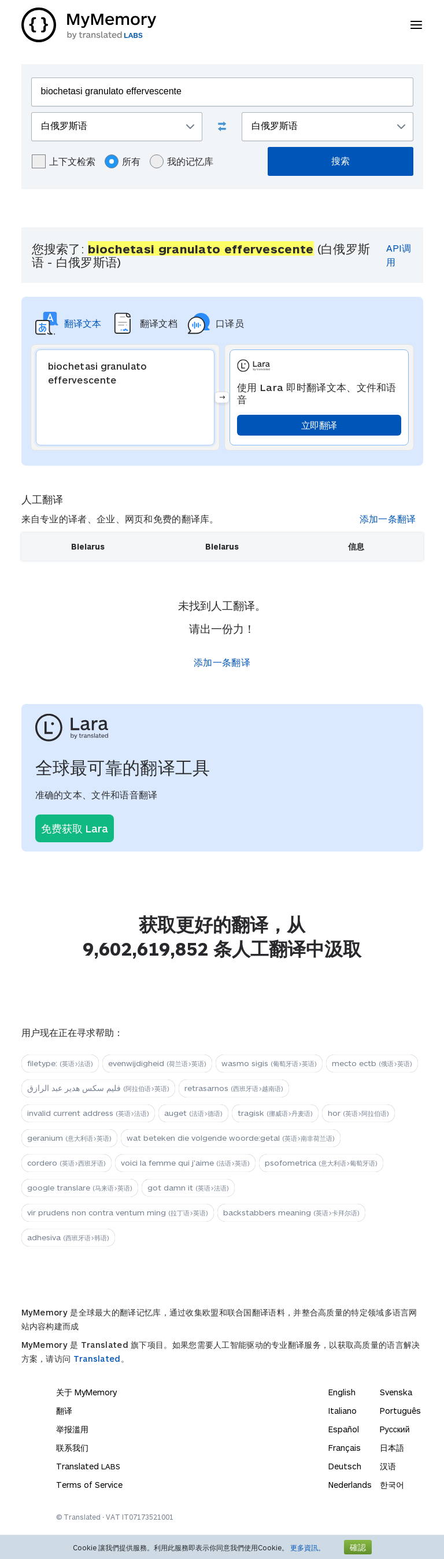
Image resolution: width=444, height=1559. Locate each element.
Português (400, 1411)
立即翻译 (318, 424)
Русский (395, 1429)
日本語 (392, 1448)
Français (344, 1448)
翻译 (64, 1411)
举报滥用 (72, 1429)
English (342, 1392)
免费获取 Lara (74, 828)
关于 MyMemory (86, 1392)
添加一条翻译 (388, 518)
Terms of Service (89, 1485)
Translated (97, 1358)
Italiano (342, 1411)
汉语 (388, 1466)
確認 (358, 1547)
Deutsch (344, 1466)
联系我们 (72, 1448)
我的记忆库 (181, 161)
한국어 (392, 1485)
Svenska (396, 1392)
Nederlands (350, 1485)
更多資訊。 (307, 1547)
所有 (122, 161)
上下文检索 (63, 161)
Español (343, 1429)
